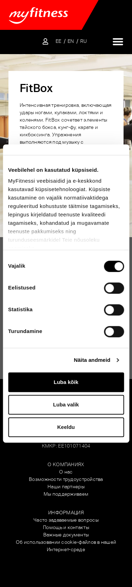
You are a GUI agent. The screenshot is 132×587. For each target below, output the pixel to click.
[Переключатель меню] (118, 41)
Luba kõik (66, 382)
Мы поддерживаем (66, 494)
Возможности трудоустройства (66, 479)
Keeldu (66, 427)
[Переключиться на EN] (71, 41)
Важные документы (66, 534)
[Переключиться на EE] (59, 41)
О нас (66, 472)
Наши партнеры (66, 486)
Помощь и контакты (66, 527)
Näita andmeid (92, 360)
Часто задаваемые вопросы (66, 520)
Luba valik (66, 404)
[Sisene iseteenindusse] (45, 41)
